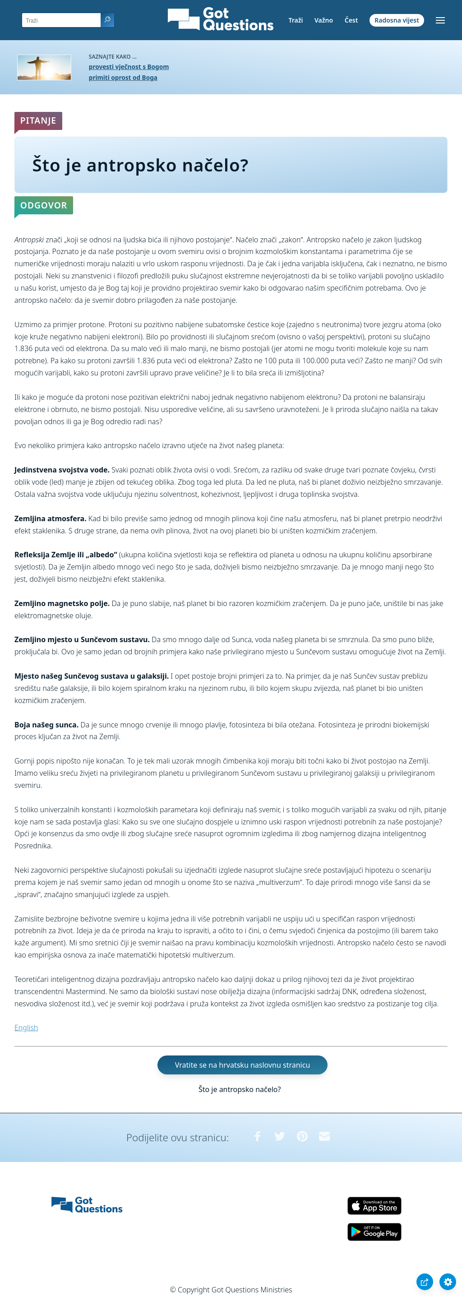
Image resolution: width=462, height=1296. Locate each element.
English (26, 1027)
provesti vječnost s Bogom (129, 66)
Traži (295, 20)
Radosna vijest (396, 20)
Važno (323, 20)
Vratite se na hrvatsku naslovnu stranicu (242, 1065)
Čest (351, 20)
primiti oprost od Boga (123, 77)
